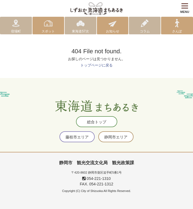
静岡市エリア (115, 137)
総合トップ (96, 122)
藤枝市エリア (77, 137)
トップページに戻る (96, 65)
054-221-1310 (96, 178)
